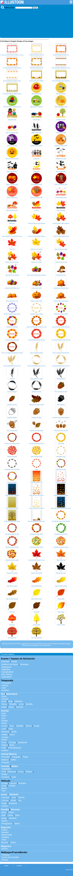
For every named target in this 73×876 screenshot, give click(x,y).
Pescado (5, 757)
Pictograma (6, 823)
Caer (3, 688)
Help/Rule (19, 865)
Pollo (3, 748)
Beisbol (4, 832)
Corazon (5, 797)
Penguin (5, 762)
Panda (4, 720)
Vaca (11, 726)
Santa (14, 661)
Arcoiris (19, 707)
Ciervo (28, 726)
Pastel (4, 774)
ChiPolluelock (14, 748)
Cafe (13, 777)
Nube (4, 707)
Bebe (3, 812)
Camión (13, 783)
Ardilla (4, 734)
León (3, 729)
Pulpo (25, 757)
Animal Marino (9, 754)
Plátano (29, 771)
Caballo (19, 726)
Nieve (11, 707)
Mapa (4, 803)
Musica (4, 842)
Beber (15, 766)
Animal (5, 710)
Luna (21, 704)
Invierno (5, 690)
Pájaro (4, 745)
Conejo (4, 737)
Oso (3, 718)
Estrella (29, 704)
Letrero (4, 806)
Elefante (5, 731)
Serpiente (22, 742)
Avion (4, 786)
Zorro (12, 734)
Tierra (4, 704)
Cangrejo (16, 757)
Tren (3, 790)
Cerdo (4, 726)
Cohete (11, 786)
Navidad (5, 661)
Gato (3, 713)
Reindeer (24, 664)
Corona (4, 800)
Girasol (4, 699)
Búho (11, 745)
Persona (15, 809)
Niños (11, 812)
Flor (3, 694)
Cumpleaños (7, 672)
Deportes (6, 827)
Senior (4, 821)
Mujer (4, 818)
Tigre (10, 729)
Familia (5, 809)
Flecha (21, 797)
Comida (5, 766)
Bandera (13, 803)
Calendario (6, 677)
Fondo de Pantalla (10, 857)
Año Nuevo (6, 674)
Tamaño (13, 704)
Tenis (3, 839)
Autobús (22, 783)
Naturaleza (11, 694)
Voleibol (5, 837)
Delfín (13, 760)
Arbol (3, 701)
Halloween (6, 667)
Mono (4, 723)
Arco (14, 797)
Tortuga (12, 742)
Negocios (6, 846)
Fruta (3, 771)
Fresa (20, 771)
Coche (4, 783)
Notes (13, 842)
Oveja (36, 726)
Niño (3, 815)
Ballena (5, 760)
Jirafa (14, 731)
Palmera (18, 701)
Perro (4, 716)
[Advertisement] (36, 23)
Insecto (4, 750)
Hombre (12, 818)
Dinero (4, 849)
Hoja (10, 701)
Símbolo (13, 794)
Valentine (5, 669)
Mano (17, 823)
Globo (13, 800)
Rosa (3, 696)
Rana (4, 742)
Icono (4, 794)
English (6, 865)
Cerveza (5, 777)
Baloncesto (6, 835)
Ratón (4, 739)
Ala (19, 800)
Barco (4, 788)
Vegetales (6, 769)
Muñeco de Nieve (9, 664)
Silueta (4, 860)
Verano (4, 685)
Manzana (11, 771)
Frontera (5, 855)
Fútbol (4, 830)
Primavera (6, 683)
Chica (10, 815)
